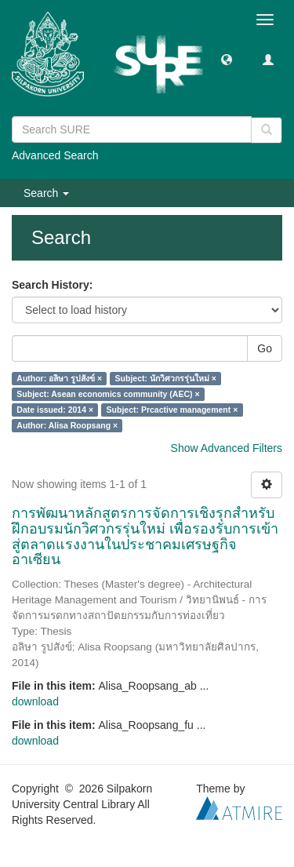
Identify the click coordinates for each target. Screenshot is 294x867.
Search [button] (46, 193)
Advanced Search (55, 155)
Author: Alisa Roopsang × (67, 425)
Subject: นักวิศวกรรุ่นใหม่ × (165, 378)
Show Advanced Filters (226, 448)
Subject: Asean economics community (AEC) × (107, 394)
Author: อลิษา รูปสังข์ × (59, 378)
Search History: (52, 285)
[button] (226, 59)
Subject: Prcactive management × (172, 409)
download (35, 701)
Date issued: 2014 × (54, 409)
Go (264, 348)
